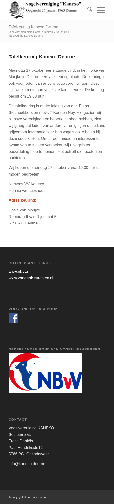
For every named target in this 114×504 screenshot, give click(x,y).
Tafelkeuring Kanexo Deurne (33, 27)
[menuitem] (87, 10)
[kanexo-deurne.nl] (47, 10)
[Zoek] (87, 10)
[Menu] (98, 10)
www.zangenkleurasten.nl (31, 278)
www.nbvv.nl (19, 271)
